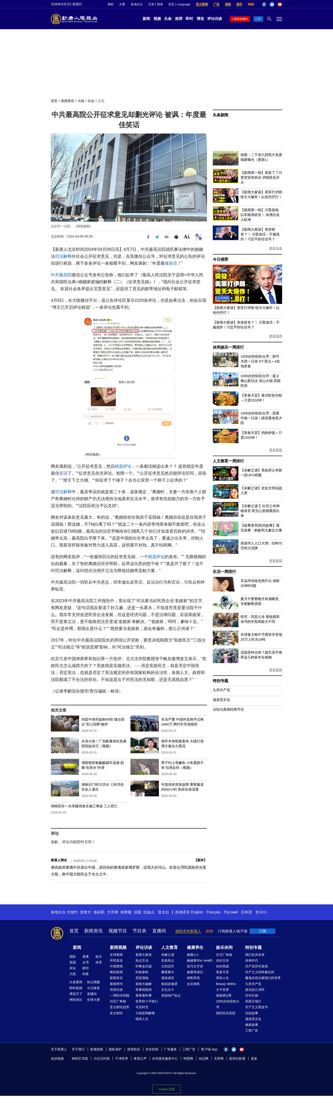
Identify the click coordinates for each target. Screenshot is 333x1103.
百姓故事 (251, 1013)
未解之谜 (167, 955)
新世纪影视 (237, 1058)
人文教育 (169, 947)
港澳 (85, 956)
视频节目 (117, 930)
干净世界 (121, 1058)
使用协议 (133, 1049)
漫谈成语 (167, 978)
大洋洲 (112, 912)
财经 (85, 968)
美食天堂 (222, 972)
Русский (231, 912)
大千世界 (222, 990)
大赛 (122, 4)
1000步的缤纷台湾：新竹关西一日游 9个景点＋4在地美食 (260, 361)
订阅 (262, 931)
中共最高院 (61, 275)
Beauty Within (226, 984)
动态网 (203, 1058)
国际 (72, 956)
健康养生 (195, 947)
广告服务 (170, 1049)
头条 (168, 19)
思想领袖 (142, 978)
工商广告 (251, 1030)
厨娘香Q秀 (223, 995)
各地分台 (137, 4)
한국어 (261, 912)
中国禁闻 (116, 966)
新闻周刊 (116, 984)
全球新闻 (116, 955)
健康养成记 (195, 972)
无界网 (219, 1058)
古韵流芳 (167, 966)
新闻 (146, 19)
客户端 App (209, 1049)
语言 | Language (179, 4)
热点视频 (93, 982)
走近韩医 (193, 984)
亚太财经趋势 (119, 1007)
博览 (200, 19)
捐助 (228, 4)
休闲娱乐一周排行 (228, 347)
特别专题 (220, 681)
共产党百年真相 (256, 966)
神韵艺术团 (80, 1058)
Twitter (272, 4)
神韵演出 (75, 999)
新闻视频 (118, 947)
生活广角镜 (224, 955)
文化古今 (167, 990)
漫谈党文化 (221, 700)
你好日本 (222, 960)
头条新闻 (220, 115)
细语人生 (142, 1019)
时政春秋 (142, 972)
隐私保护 (115, 1049)
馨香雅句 (167, 972)
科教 (85, 974)
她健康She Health (200, 960)
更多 (254, 1058)
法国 (137, 912)
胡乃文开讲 (195, 966)
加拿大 (85, 912)
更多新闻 (275, 450)
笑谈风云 (167, 960)
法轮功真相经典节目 (228, 709)
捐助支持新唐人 (188, 931)
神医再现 (193, 978)
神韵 (111, 4)
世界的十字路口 (147, 1001)
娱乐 (99, 956)
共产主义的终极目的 (259, 972)
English (197, 912)
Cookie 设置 (166, 1088)
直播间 (159, 930)
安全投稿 (151, 1049)
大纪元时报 (101, 1058)
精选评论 (123, 466)
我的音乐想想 (225, 1013)
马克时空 (142, 1007)
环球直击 (116, 960)
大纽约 (72, 912)
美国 (72, 962)
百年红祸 (251, 995)
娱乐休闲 (224, 947)
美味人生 (222, 978)
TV (259, 19)
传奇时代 (251, 960)
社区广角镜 (118, 1001)
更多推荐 (275, 336)
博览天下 (75, 994)
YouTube (280, 4)
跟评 (200, 860)
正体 (151, 4)
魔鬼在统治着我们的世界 (263, 978)
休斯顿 (125, 912)
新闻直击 (116, 978)
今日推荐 (220, 259)
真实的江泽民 (255, 990)
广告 (216, 4)
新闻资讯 (67, 101)
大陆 (81, 101)
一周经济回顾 (119, 995)
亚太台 (163, 912)
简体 (160, 4)
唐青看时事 (144, 995)
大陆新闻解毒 (145, 1013)
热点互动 (142, 960)
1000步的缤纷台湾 (227, 1004)
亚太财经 (116, 1013)
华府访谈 (116, 990)
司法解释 (63, 256)
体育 (99, 962)
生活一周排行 (224, 571)
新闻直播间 (241, 19)
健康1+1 (193, 955)
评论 (72, 968)
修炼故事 (251, 1025)
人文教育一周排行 (228, 461)
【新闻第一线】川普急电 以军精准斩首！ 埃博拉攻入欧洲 (260, 215)
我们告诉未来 (255, 955)
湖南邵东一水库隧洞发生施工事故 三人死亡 (84, 806)
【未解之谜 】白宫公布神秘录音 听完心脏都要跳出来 (260, 511)
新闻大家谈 (144, 955)
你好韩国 (222, 966)
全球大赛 (93, 999)
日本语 (246, 912)
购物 (251, 4)
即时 (189, 19)
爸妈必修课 (169, 984)
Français (214, 912)
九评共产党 (221, 690)
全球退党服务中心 (165, 1058)
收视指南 (96, 1049)
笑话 (173, 263)
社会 (91, 101)
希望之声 (140, 1058)
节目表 (139, 930)
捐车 (239, 4)
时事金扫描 (144, 966)
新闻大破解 (144, 984)
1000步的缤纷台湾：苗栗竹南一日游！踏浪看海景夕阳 (261, 418)
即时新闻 (75, 988)
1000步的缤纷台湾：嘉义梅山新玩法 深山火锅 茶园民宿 (260, 381)
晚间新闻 (116, 972)
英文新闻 (202, 4)
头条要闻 (75, 982)
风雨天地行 (253, 1001)
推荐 (178, 19)
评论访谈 (214, 19)
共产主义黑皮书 (256, 1007)
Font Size (186, 236)
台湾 (85, 962)
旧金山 (148, 912)
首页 (54, 101)
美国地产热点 (171, 995)
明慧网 (188, 1058)
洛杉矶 (99, 912)
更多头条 (275, 248)
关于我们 (78, 1049)
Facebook (264, 4)
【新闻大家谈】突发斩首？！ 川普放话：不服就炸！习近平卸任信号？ (260, 234)
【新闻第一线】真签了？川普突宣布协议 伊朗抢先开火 (261, 177)
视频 (157, 19)
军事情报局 (144, 990)
